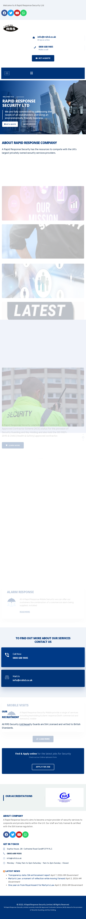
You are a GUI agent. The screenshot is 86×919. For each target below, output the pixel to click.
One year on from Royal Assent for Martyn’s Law (31, 885)
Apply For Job (43, 767)
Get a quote (43, 58)
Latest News (12, 871)
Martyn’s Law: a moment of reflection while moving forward (36, 878)
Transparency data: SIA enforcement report (29, 875)
